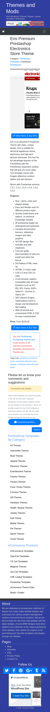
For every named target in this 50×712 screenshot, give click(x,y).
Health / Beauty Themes (21, 508)
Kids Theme (15, 518)
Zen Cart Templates (19, 572)
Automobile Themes (19, 451)
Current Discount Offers (25, 422)
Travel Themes (17, 539)
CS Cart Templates (19, 561)
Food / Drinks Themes (20, 487)
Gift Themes (16, 497)
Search (37, 430)
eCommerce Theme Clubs (22, 587)
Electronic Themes (18, 466)
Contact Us (12, 659)
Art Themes (15, 445)
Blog (9, 646)
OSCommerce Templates (21, 551)
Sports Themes (17, 534)
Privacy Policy (13, 656)
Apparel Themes (17, 461)
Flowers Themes (18, 482)
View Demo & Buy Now (25, 136)
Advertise (11, 650)
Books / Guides (17, 592)
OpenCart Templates (19, 556)
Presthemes (15, 65)
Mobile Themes (17, 523)
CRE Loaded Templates (21, 577)
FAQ (9, 653)
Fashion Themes (18, 477)
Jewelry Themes (17, 513)
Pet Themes (15, 528)
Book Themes (16, 456)
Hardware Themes (18, 503)
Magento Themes (18, 567)
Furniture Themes (18, 492)
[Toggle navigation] (44, 31)
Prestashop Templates (20, 582)
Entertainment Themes (20, 471)
